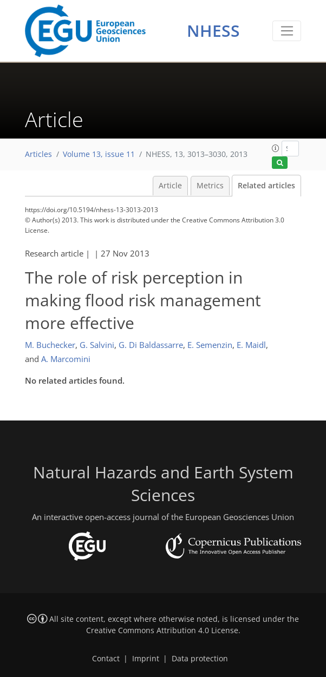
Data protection (200, 658)
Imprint (145, 658)
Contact (106, 658)
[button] (275, 148)
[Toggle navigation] (286, 31)
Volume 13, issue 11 (99, 154)
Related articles (266, 185)
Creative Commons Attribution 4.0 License (162, 630)
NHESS (213, 30)
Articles (38, 154)
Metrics (210, 185)
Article (170, 185)
